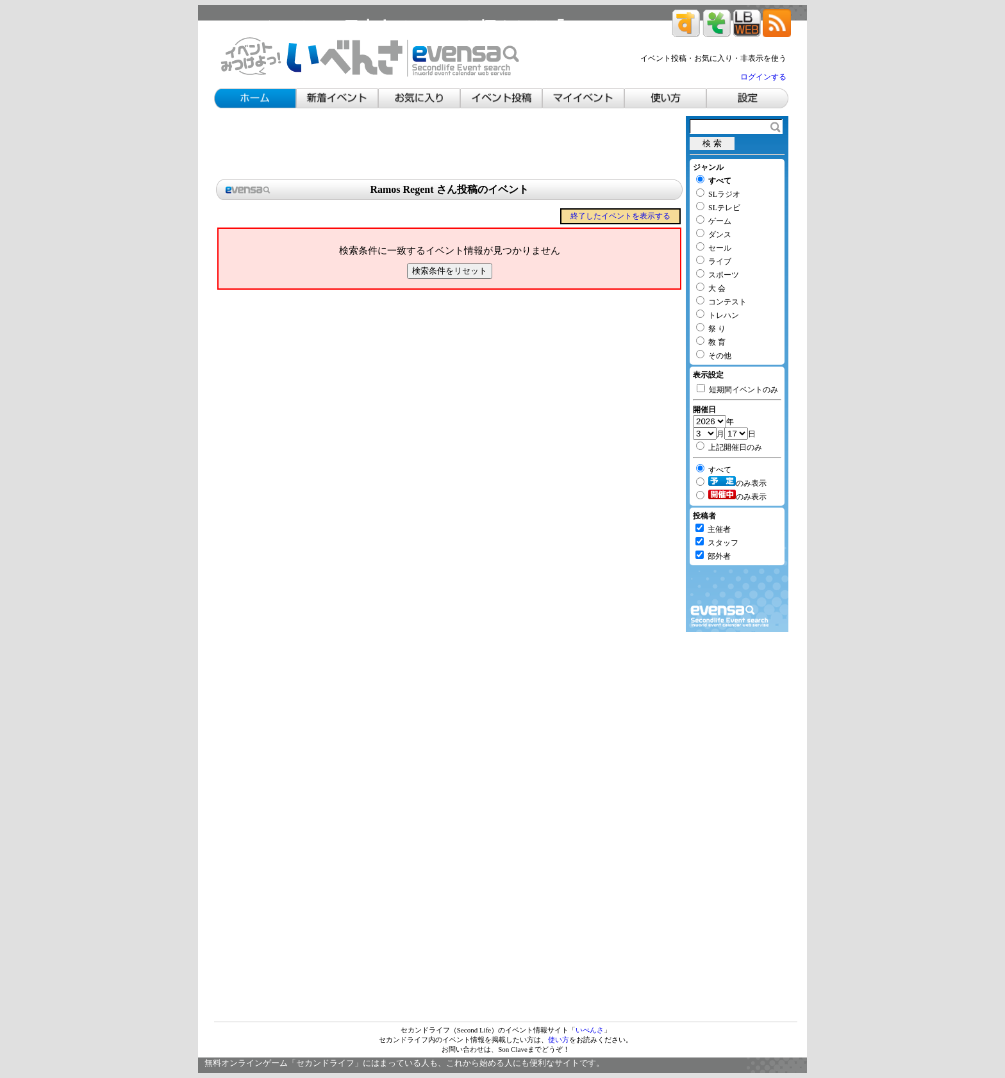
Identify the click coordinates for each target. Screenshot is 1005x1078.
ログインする (763, 76)
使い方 (558, 1039)
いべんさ (590, 1030)
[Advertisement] (449, 145)
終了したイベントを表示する (620, 215)
